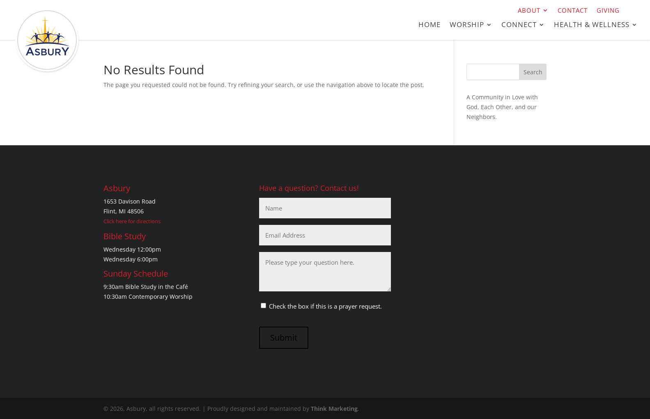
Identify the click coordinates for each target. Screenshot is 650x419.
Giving (608, 10)
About (529, 10)
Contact (573, 10)
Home (429, 25)
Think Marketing (334, 408)
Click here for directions (132, 221)
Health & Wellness (591, 25)
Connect (519, 25)
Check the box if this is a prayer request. (325, 306)
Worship (467, 25)
